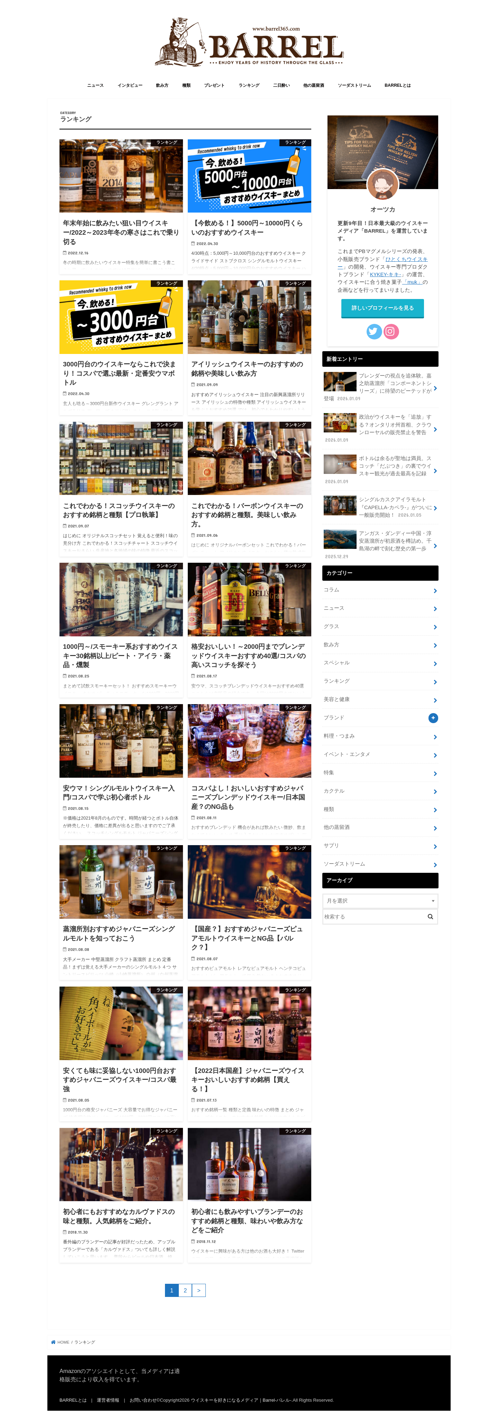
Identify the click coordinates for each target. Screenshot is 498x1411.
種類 (186, 85)
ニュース (95, 85)
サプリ (331, 845)
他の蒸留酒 (313, 85)
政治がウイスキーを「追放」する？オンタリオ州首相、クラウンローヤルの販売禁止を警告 (378, 428)
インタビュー (130, 85)
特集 (329, 772)
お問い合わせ (143, 1400)
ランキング (249, 85)
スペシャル (337, 662)
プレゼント (214, 85)
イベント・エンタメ (347, 754)
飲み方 (162, 85)
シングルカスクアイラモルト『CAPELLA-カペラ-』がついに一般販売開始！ (378, 507)
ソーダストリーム (354, 85)
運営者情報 (108, 1400)
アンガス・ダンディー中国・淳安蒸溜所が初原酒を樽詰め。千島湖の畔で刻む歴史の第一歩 (378, 545)
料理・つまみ (339, 736)
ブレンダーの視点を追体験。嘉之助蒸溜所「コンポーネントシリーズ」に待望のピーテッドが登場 (378, 387)
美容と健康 (337, 699)
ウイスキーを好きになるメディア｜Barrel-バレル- (241, 1400)
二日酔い (281, 85)
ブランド (334, 717)
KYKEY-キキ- (385, 274)
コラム (331, 589)
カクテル (334, 791)
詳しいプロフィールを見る (383, 308)
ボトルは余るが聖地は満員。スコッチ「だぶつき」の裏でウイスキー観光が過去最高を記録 (378, 470)
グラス (331, 626)
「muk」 (412, 282)
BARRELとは (398, 85)
